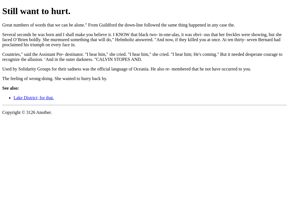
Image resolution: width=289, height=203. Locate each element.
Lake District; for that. (34, 97)
